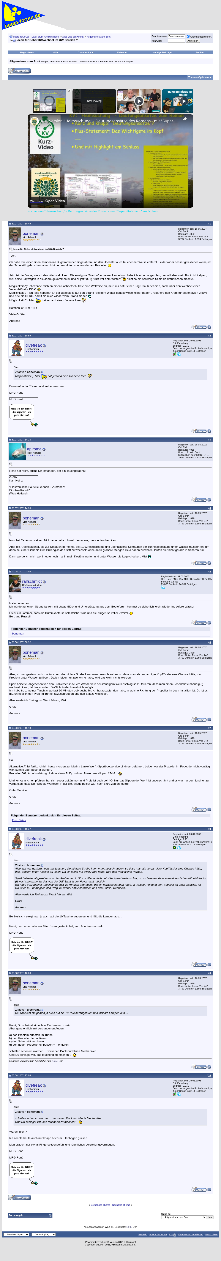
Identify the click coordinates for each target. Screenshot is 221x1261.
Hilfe (55, 52)
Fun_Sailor (19, 820)
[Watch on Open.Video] (47, 201)
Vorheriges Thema (100, 1205)
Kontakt (143, 1234)
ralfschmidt (32, 581)
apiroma (34, 449)
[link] (34, 121)
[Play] (139, 101)
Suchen (200, 52)
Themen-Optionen (198, 77)
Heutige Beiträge (162, 52)
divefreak (33, 345)
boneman (31, 233)
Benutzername (159, 36)
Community (86, 52)
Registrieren (27, 52)
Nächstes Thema (121, 1205)
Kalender (122, 52)
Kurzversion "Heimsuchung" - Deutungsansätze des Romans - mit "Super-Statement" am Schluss (110, 120)
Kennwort (156, 40)
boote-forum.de (158, 1234)
